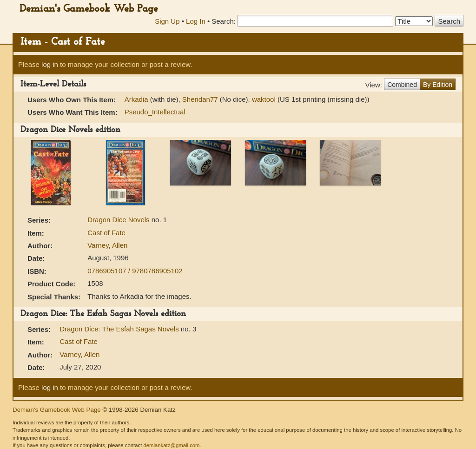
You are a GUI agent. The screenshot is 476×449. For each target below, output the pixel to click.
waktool (264, 99)
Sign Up (167, 21)
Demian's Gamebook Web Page (89, 9)
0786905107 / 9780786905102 (134, 271)
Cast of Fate (106, 233)
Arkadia (136, 99)
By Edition (437, 84)
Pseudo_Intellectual (155, 112)
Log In (195, 21)
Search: (224, 21)
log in (49, 64)
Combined (402, 84)
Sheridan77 (200, 99)
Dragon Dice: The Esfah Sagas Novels (120, 329)
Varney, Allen (107, 245)
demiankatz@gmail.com (171, 445)
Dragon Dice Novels (119, 220)
